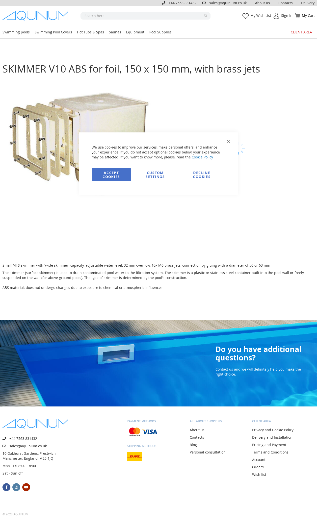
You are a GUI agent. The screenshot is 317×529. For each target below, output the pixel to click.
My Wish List (260, 15)
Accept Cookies (111, 174)
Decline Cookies (201, 174)
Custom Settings (155, 174)
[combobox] (145, 16)
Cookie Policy (202, 156)
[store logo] (37, 16)
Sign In (286, 15)
